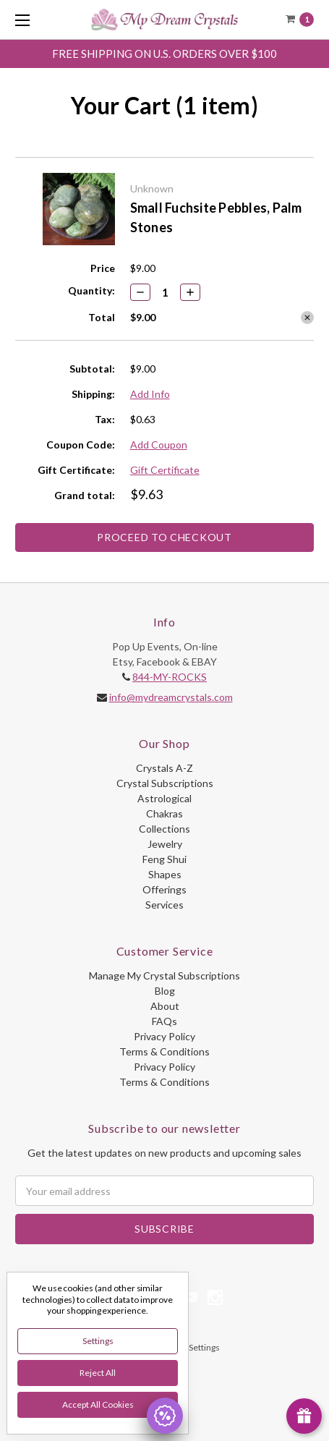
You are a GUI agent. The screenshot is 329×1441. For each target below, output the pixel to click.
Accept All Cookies (98, 1404)
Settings (98, 1340)
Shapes (164, 874)
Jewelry (165, 844)
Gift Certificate (165, 470)
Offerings (164, 889)
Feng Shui (164, 859)
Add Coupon (158, 444)
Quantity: (91, 290)
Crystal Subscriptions (164, 783)
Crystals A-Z (164, 768)
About (164, 1006)
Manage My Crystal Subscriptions (164, 975)
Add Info (150, 394)
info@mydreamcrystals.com (171, 697)
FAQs (164, 1021)
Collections (164, 828)
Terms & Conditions (164, 1051)
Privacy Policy (164, 1036)
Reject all (98, 1372)
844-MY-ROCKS (169, 677)
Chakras (164, 813)
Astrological (164, 798)
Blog (165, 991)
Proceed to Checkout (164, 537)
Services (164, 904)
